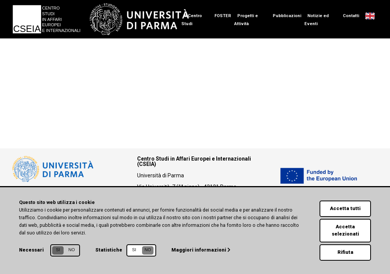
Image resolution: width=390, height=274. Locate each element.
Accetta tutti (345, 208)
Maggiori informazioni (200, 250)
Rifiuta (345, 252)
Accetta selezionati (345, 230)
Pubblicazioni (287, 15)
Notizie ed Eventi (316, 19)
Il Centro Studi (191, 19)
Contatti (351, 15)
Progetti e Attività (246, 19)
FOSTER (222, 15)
